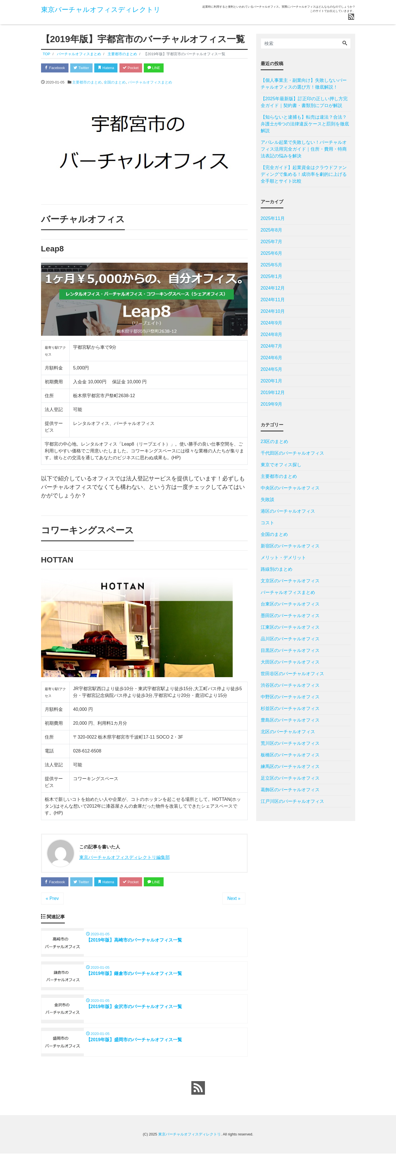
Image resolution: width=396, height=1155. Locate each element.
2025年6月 (271, 253)
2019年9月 (271, 404)
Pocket (133, 68)
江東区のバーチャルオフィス (290, 627)
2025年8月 (271, 230)
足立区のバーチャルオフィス (290, 778)
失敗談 (267, 499)
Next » (233, 899)
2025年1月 (271, 276)
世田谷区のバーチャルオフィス (292, 673)
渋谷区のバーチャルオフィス (290, 685)
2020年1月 (271, 380)
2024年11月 (273, 299)
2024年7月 (271, 346)
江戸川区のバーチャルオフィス (292, 801)
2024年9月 (271, 322)
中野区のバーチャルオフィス (290, 696)
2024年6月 (271, 357)
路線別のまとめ (276, 569)
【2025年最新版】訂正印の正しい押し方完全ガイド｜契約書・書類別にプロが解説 (304, 102)
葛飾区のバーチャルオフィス (290, 789)
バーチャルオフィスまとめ (150, 82)
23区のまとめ (274, 441)
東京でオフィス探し (281, 464)
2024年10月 (273, 311)
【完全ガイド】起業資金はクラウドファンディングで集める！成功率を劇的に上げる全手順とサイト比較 (304, 174)
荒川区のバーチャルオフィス (290, 743)
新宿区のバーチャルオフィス (290, 546)
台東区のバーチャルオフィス (290, 604)
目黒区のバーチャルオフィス (290, 650)
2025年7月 (271, 241)
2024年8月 (271, 334)
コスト (267, 522)
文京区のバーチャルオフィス (290, 580)
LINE (156, 68)
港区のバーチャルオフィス (288, 511)
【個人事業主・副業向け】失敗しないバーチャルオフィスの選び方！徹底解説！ (304, 83)
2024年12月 (273, 288)
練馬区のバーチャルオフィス (290, 766)
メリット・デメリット (283, 557)
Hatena (107, 68)
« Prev (52, 899)
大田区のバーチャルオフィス (290, 662)
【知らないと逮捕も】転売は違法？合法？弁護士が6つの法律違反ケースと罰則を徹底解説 (305, 124)
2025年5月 (271, 264)
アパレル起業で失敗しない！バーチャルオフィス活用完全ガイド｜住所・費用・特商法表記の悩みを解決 (304, 149)
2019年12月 (273, 392)
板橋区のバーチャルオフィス (290, 754)
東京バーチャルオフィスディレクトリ (100, 9)
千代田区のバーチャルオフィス (292, 453)
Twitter (82, 68)
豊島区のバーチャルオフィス (290, 720)
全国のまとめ (115, 82)
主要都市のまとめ (87, 82)
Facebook (55, 68)
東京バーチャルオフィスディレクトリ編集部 (124, 857)
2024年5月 (271, 369)
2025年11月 (273, 218)
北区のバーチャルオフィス (288, 731)
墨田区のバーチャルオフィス (290, 615)
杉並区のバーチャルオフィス (290, 708)
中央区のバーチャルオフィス (290, 487)
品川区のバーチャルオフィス (290, 638)
